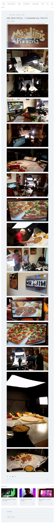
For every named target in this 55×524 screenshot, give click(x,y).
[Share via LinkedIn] (12, 476)
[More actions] (47, 15)
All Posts (3, 7)
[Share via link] (15, 476)
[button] (52, 7)
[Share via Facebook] (7, 476)
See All (52, 486)
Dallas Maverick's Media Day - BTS (9, 500)
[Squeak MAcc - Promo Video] (46, 492)
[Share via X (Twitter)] (10, 476)
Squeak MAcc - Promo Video (45, 500)
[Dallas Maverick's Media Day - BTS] (9, 492)
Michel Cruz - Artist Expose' (26, 500)
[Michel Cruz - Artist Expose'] (27, 492)
